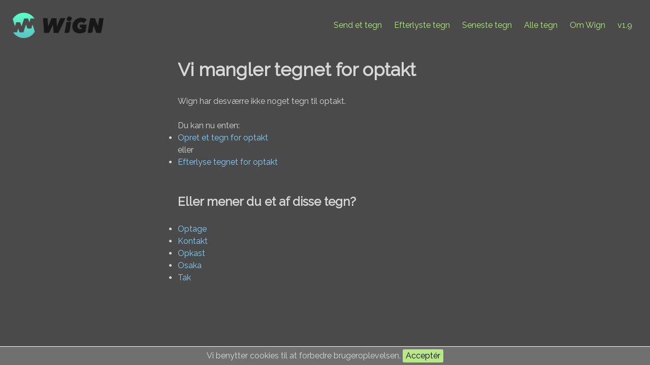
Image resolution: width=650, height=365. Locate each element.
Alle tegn (541, 25)
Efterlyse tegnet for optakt (228, 162)
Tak (184, 277)
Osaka (190, 265)
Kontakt (193, 241)
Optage (192, 229)
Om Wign (587, 25)
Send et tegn (358, 25)
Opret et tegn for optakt (223, 137)
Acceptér (423, 355)
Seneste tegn (487, 25)
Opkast (191, 253)
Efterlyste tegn (422, 25)
